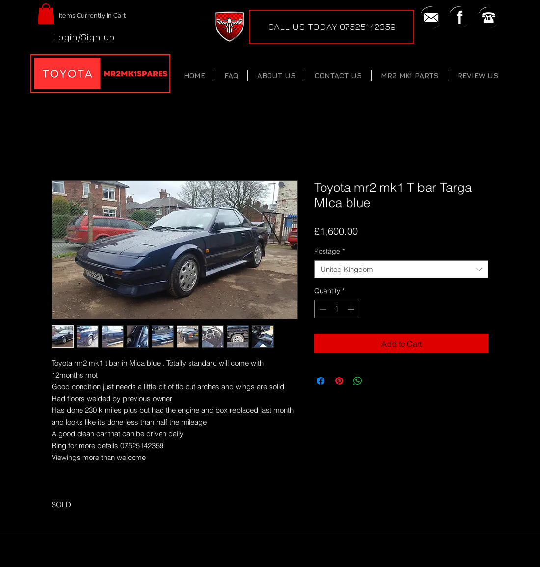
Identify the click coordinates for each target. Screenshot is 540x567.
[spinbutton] (337, 309)
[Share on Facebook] (320, 381)
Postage (329, 251)
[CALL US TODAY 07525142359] (331, 27)
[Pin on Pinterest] (339, 381)
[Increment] (352, 309)
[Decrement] (322, 309)
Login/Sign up (84, 36)
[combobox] (401, 269)
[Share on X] (376, 381)
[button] (45, 13)
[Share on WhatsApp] (358, 381)
